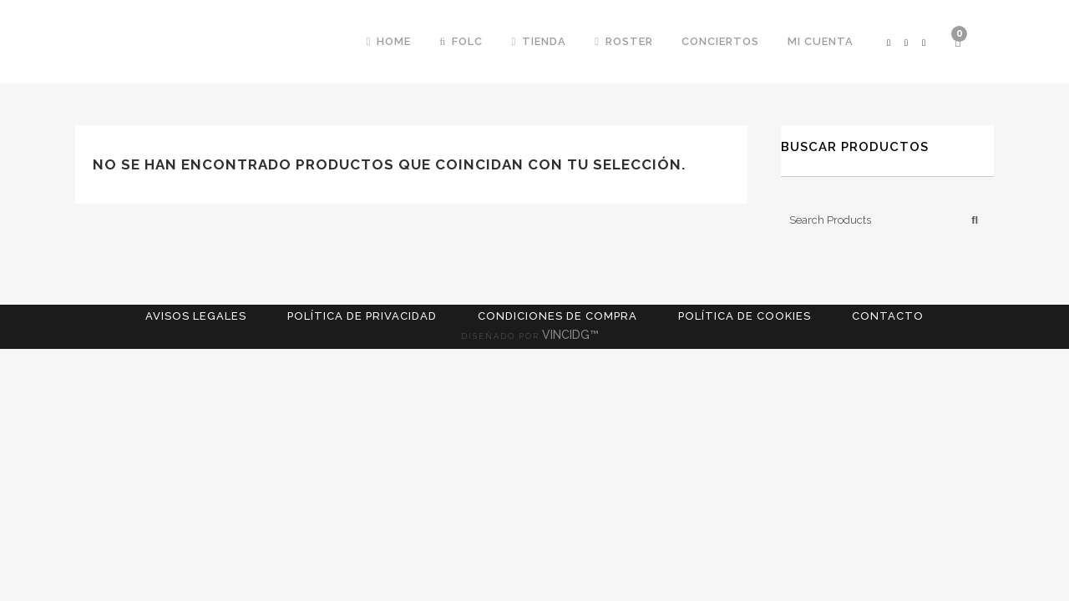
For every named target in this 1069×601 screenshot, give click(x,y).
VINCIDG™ (575, 334)
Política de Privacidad (362, 316)
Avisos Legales (195, 316)
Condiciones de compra (557, 316)
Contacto (888, 316)
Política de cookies (744, 316)
